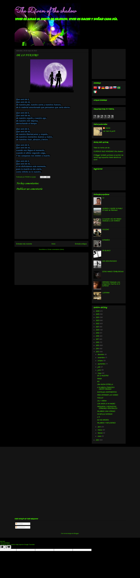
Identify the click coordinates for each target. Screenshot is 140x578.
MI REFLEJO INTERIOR (104, 414)
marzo (100, 430)
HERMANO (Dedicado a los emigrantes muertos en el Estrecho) (111, 284)
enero (100, 436)
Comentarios (20, 527)
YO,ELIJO (100, 398)
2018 (97, 336)
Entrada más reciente (24, 244)
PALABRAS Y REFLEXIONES (106, 423)
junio (99, 370)
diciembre (101, 355)
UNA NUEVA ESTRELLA (105, 384)
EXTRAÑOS (106, 240)
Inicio (53, 244)
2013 (97, 352)
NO (98, 382)
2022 (98, 324)
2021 (97, 327)
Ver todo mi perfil (109, 131)
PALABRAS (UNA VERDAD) (106, 411)
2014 (97, 349)
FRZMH (107, 128)
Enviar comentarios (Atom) (56, 249)
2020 (98, 330)
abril (99, 427)
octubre (100, 361)
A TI (98, 417)
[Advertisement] (51, 268)
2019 (97, 333)
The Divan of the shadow (45, 11)
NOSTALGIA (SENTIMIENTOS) (107, 392)
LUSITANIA (105, 293)
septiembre (102, 364)
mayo (100, 373)
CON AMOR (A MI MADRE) (106, 404)
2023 (98, 321)
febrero (100, 433)
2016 (97, 342)
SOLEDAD (105, 230)
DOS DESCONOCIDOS (109, 261)
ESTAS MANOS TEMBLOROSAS (112, 272)
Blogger (76, 533)
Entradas (19, 524)
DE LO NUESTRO (102, 376)
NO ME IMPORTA (103, 420)
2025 (98, 314)
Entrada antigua (81, 244)
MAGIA (99, 379)
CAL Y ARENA (101, 401)
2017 (97, 339)
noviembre (101, 358)
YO (103, 198)
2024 (98, 317)
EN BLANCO (106, 251)
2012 (97, 440)
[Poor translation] (7, 547)
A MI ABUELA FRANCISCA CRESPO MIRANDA (105, 388)
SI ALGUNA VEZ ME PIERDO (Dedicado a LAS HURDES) (111, 220)
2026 (98, 311)
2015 (97, 345)
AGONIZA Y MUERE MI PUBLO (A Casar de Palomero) (112, 210)
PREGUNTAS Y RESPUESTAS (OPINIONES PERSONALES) (107, 408)
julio (99, 367)
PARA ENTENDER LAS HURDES (107, 395)
